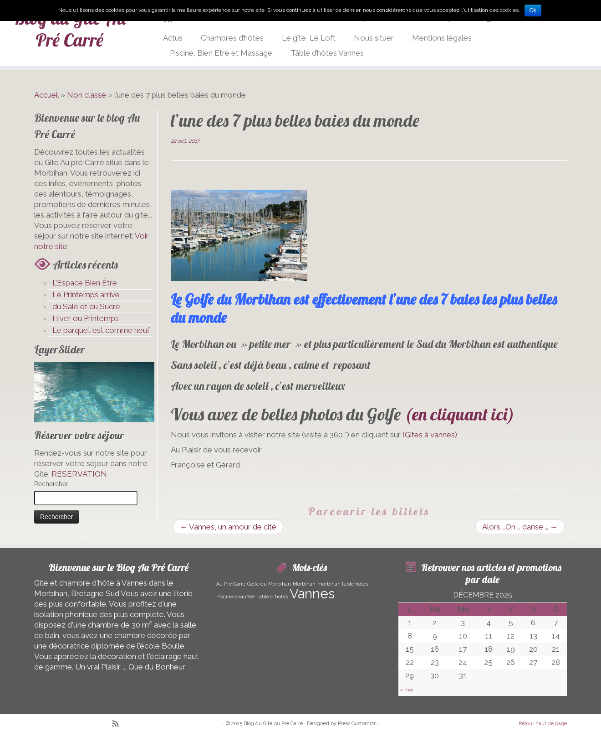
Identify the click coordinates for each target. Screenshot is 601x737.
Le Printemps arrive (86, 294)
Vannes (312, 594)
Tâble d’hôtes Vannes (327, 52)
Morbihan (304, 583)
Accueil (46, 94)
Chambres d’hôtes (232, 37)
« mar (407, 690)
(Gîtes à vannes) (429, 434)
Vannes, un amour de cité (228, 526)
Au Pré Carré (230, 583)
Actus (173, 37)
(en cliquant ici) (459, 414)
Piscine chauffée (235, 596)
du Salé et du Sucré (86, 306)
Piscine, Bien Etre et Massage (221, 52)
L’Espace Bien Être (84, 282)
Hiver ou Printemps (85, 318)
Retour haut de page (543, 724)
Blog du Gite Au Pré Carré (69, 29)
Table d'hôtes (272, 596)
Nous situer (374, 37)
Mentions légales (442, 37)
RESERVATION (79, 473)
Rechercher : (52, 484)
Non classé (86, 94)
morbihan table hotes (342, 583)
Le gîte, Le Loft (309, 37)
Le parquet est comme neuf (101, 330)
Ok (533, 10)
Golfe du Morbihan (269, 583)
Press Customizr (357, 724)
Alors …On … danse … (520, 526)
